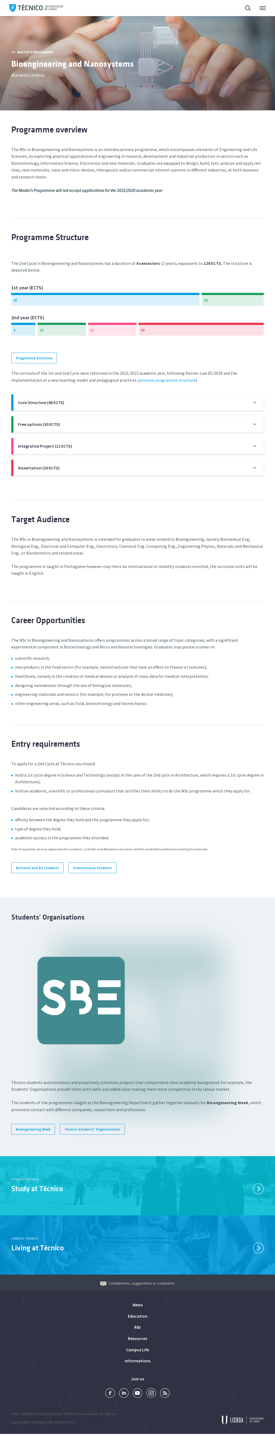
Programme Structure (34, 358)
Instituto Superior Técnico (55, 1414)
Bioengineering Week (33, 1129)
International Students (92, 867)
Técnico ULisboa (36, 8)
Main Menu (262, 9)
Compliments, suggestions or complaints (137, 1283)
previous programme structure (167, 380)
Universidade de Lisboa (96, 1414)
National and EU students (37, 867)
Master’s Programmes (33, 52)
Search (248, 8)
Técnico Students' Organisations (92, 1129)
